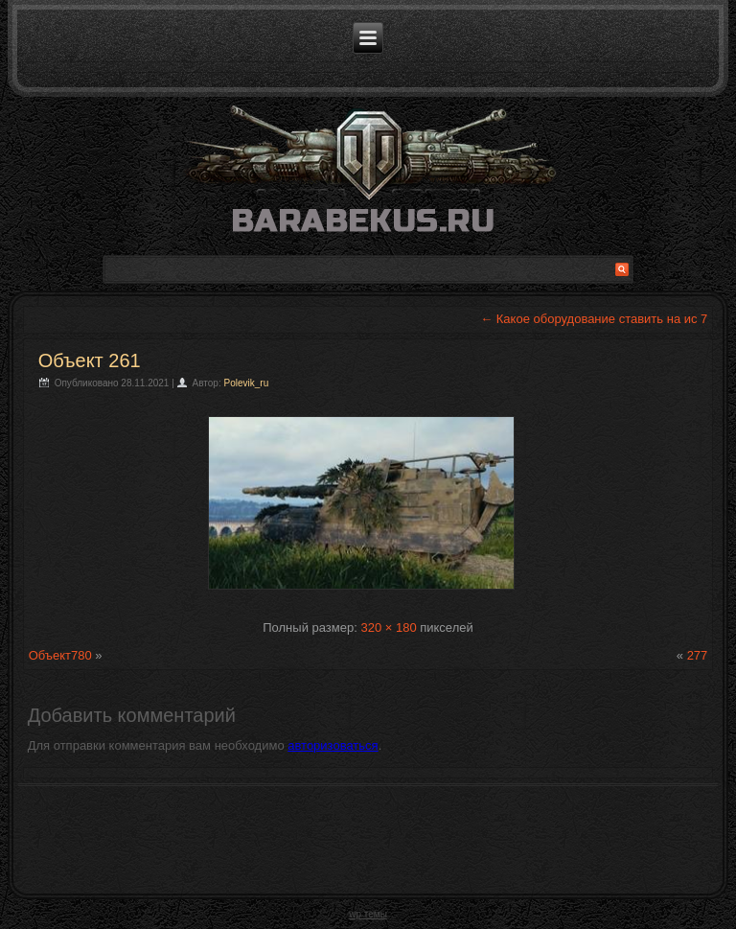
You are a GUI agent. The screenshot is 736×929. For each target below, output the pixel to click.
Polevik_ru (246, 383)
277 (697, 655)
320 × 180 (388, 627)
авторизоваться (333, 745)
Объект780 (60, 655)
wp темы (368, 914)
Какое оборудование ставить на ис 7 (593, 319)
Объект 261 (89, 360)
